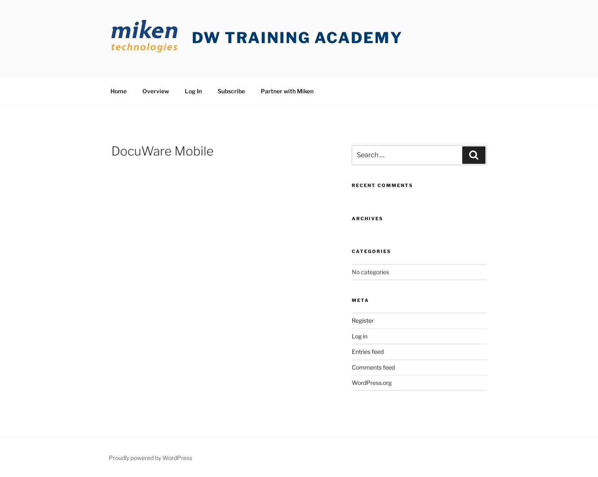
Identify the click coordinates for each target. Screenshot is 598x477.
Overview (155, 91)
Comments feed (373, 367)
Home (118, 91)
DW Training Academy (297, 38)
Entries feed (368, 351)
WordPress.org (372, 382)
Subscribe (231, 91)
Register (363, 320)
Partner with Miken (287, 91)
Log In (193, 91)
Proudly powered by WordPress (150, 457)
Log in (360, 336)
